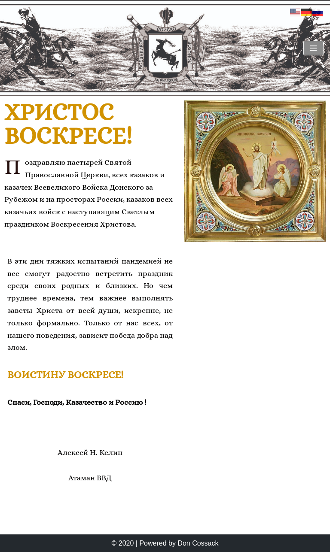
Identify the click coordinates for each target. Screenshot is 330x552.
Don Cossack (197, 543)
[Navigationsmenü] (313, 48)
